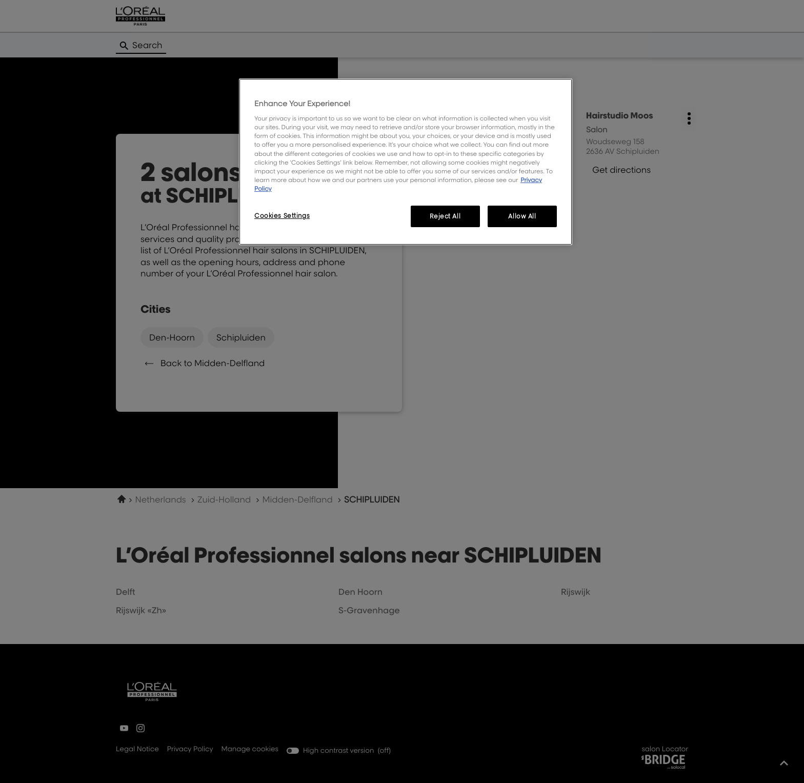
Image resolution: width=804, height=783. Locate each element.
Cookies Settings (282, 215)
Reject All (445, 216)
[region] (405, 161)
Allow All (522, 216)
